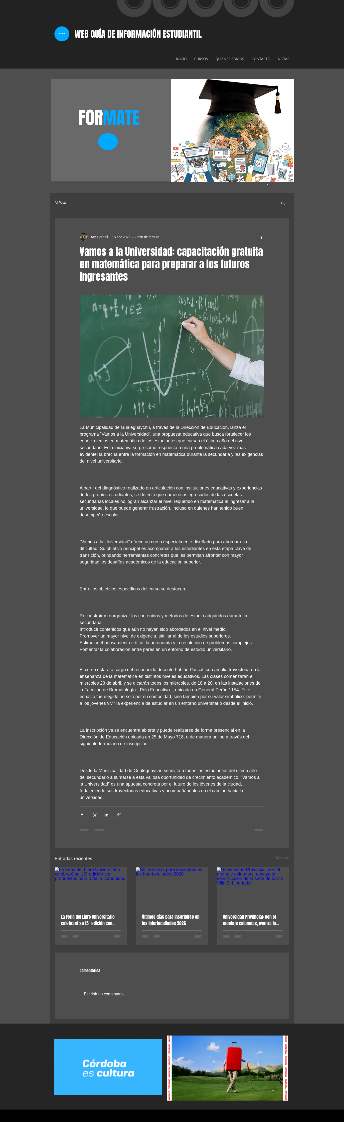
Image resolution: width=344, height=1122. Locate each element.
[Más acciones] (261, 237)
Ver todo (282, 858)
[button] (283, 203)
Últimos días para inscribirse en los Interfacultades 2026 (170, 920)
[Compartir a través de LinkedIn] (106, 814)
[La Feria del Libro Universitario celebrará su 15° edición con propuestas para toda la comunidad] (91, 887)
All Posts (60, 202)
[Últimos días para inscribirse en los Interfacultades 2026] (172, 887)
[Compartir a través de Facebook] (82, 814)
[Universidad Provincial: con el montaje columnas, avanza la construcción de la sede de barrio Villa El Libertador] (253, 887)
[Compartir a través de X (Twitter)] (94, 814)
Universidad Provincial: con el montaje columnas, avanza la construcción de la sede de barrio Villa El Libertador (249, 920)
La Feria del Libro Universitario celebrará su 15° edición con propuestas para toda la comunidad (88, 920)
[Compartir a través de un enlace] (118, 814)
